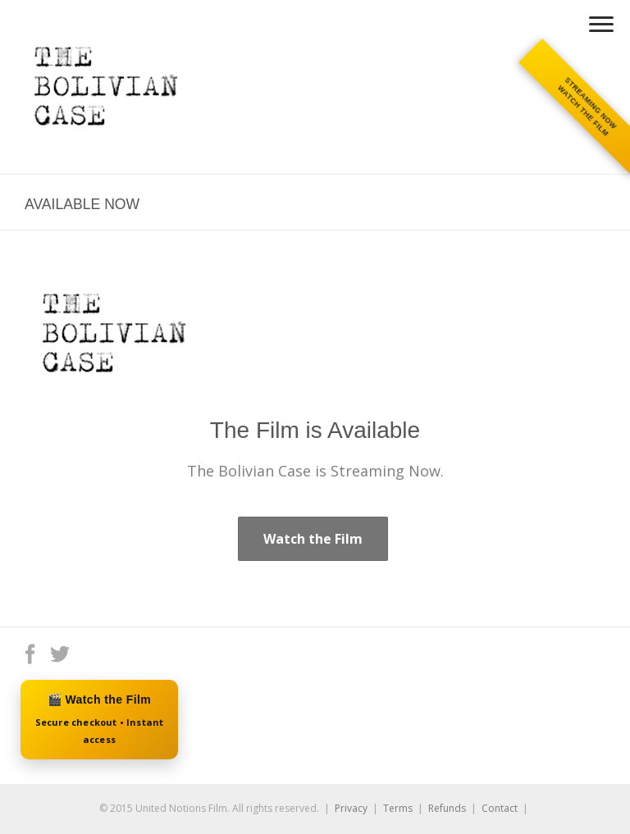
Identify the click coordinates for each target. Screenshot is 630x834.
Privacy (351, 808)
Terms (398, 808)
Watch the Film (313, 539)
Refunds (447, 808)
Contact (500, 808)
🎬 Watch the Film (99, 720)
